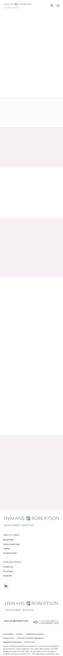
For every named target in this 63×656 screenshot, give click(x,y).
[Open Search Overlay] (51, 5)
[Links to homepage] (17, 5)
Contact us (8, 567)
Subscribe (7, 576)
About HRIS (8, 540)
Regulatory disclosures (12, 642)
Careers (6, 549)
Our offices (8, 571)
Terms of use (29, 642)
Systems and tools (11, 544)
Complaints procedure (35, 634)
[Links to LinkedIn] (6, 586)
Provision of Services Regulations (30, 638)
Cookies (19, 634)
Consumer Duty (10, 553)
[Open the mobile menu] (58, 5)
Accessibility (8, 634)
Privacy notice (8, 638)
